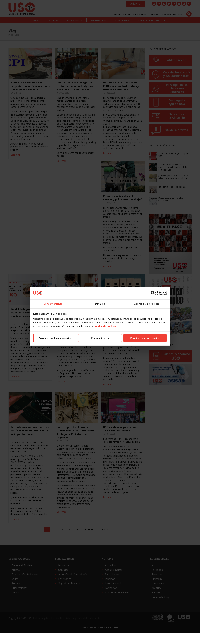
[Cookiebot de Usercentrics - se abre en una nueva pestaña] (153, 293)
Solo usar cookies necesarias (55, 338)
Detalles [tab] (100, 303)
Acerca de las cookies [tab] (146, 303)
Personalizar (100, 338)
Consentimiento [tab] (53, 303)
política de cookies (105, 326)
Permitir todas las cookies (145, 338)
